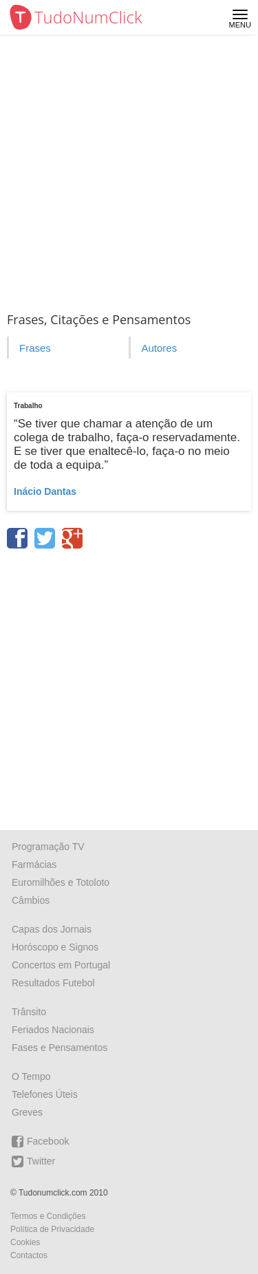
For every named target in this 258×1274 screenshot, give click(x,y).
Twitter (33, 1161)
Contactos (28, 1255)
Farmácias (34, 864)
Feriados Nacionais (53, 1029)
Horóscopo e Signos (55, 947)
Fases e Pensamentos (59, 1047)
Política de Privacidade (52, 1229)
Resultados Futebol (53, 982)
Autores (159, 348)
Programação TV (48, 846)
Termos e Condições (47, 1216)
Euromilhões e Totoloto (60, 882)
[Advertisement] (129, 170)
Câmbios (31, 900)
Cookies (25, 1242)
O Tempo (31, 1076)
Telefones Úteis (45, 1094)
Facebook (40, 1141)
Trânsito (29, 1011)
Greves (27, 1112)
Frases (35, 348)
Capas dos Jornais (52, 929)
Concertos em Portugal (61, 964)
